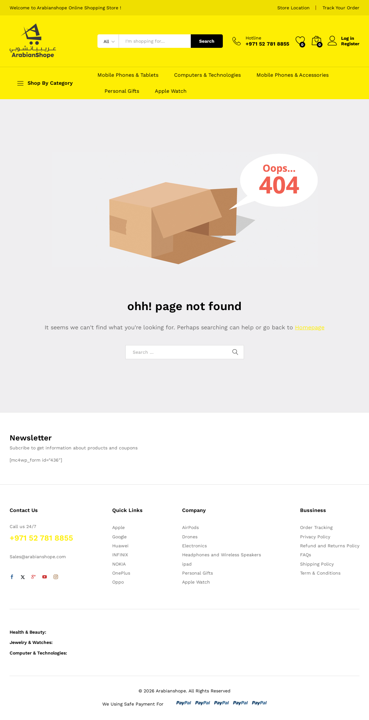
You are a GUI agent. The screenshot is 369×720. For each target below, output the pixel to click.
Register (350, 43)
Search (206, 41)
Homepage (309, 327)
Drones (189, 536)
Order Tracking (316, 527)
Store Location (293, 7)
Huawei (120, 545)
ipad (187, 564)
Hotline (253, 37)
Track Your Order (341, 7)
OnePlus (121, 573)
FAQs (305, 554)
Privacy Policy (315, 536)
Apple (118, 527)
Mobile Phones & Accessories (292, 75)
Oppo (118, 582)
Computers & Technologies (207, 75)
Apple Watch (171, 91)
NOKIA (119, 564)
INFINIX (120, 554)
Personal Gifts (122, 91)
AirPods (190, 527)
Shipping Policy (317, 564)
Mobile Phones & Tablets (127, 75)
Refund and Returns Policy (329, 545)
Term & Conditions (320, 573)
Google (119, 536)
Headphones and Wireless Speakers (221, 554)
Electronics (194, 545)
